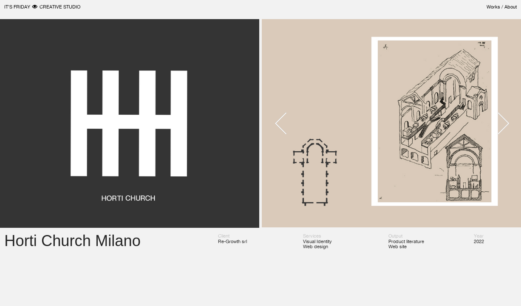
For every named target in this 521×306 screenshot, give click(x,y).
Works (493, 7)
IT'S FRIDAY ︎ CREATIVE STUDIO (42, 7)
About (510, 7)
